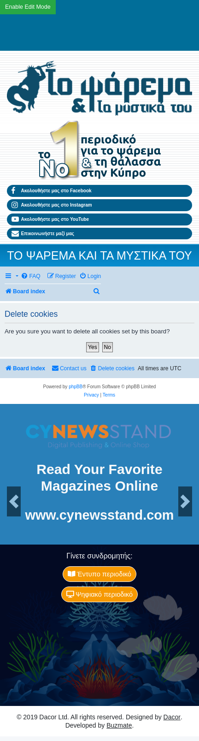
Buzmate (119, 725)
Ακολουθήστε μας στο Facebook (52, 191)
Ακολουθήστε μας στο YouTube (50, 219)
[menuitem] (30, 276)
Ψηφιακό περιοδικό (99, 594)
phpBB (75, 386)
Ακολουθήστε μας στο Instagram (52, 205)
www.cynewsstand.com (99, 515)
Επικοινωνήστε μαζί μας (43, 233)
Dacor (172, 717)
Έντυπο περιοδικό (99, 574)
